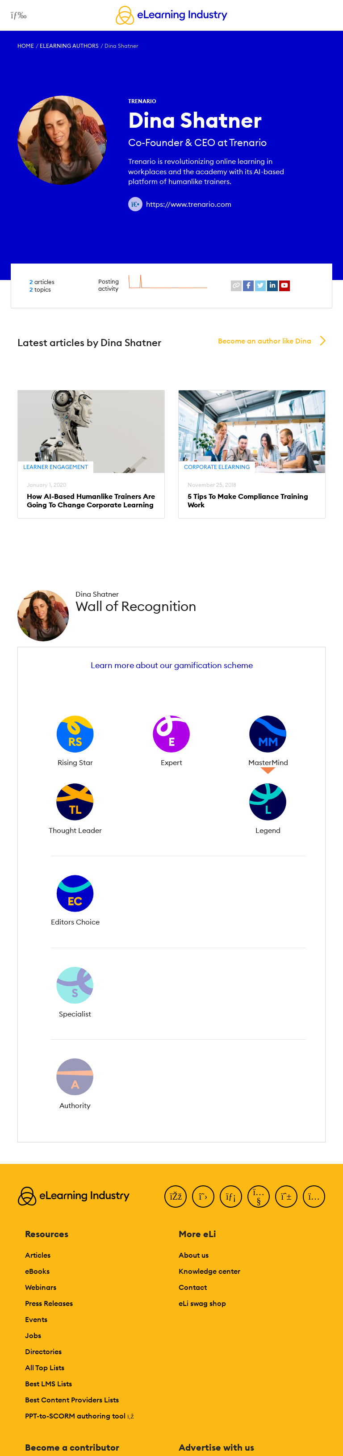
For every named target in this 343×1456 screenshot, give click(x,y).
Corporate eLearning (217, 467)
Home (25, 45)
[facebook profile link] (248, 285)
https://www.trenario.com (188, 204)
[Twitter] (203, 1196)
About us (194, 1255)
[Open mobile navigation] (16, 15)
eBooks (37, 1271)
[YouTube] (258, 1196)
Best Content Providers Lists (72, 1399)
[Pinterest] (286, 1196)
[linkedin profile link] (272, 285)
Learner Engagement (55, 467)
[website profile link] (236, 285)
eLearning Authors (69, 45)
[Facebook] (175, 1196)
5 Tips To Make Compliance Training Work (248, 500)
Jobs (33, 1335)
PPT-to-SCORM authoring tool (79, 1415)
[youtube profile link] (284, 285)
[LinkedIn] (231, 1196)
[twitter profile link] (260, 285)
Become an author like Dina (264, 340)
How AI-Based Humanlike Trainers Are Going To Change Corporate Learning (91, 500)
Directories (43, 1351)
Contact (193, 1287)
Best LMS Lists (48, 1383)
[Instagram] (314, 1196)
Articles (37, 1255)
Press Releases (49, 1303)
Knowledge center (209, 1271)
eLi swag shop (202, 1303)
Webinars (40, 1287)
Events (36, 1319)
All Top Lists (44, 1367)
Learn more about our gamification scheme (172, 665)
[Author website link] (135, 204)
